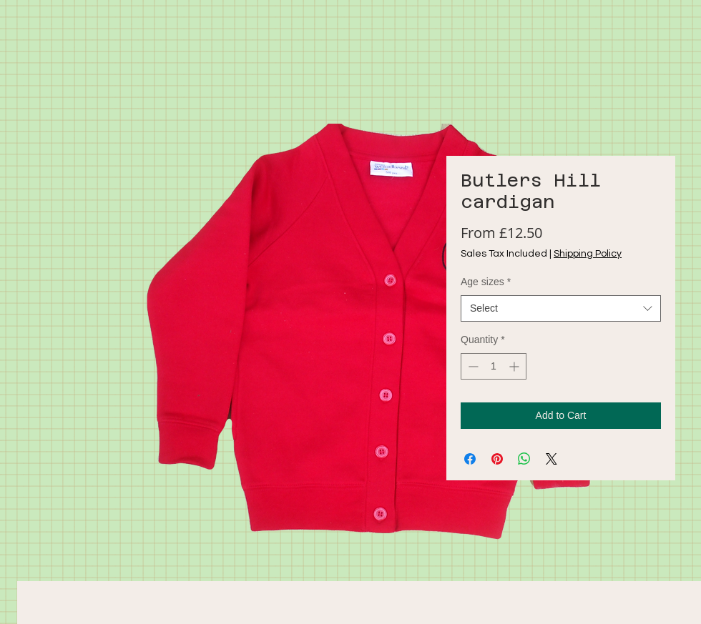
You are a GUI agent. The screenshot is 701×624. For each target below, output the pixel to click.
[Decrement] (472, 366)
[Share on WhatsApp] (524, 458)
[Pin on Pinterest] (497, 458)
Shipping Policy (588, 254)
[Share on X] (551, 458)
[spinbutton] (493, 366)
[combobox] (561, 308)
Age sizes (486, 281)
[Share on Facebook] (470, 458)
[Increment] (515, 366)
